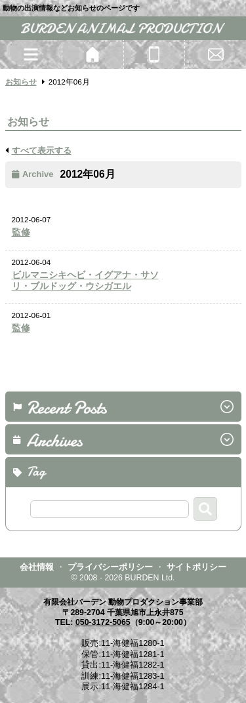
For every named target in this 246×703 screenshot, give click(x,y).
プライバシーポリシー (110, 567)
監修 (21, 232)
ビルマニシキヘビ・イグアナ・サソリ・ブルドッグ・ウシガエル (85, 280)
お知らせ (21, 81)
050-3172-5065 (103, 622)
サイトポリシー (196, 567)
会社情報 (37, 567)
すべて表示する (42, 150)
